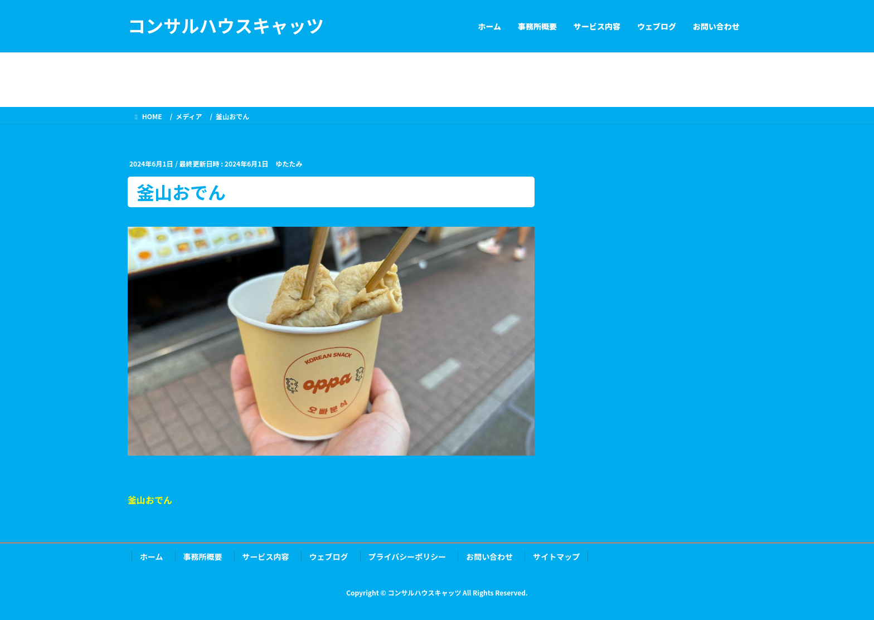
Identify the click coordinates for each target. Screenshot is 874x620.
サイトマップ (556, 556)
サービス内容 (265, 556)
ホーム (151, 556)
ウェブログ (328, 556)
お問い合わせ (489, 556)
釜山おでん (150, 499)
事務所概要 (202, 556)
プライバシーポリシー (407, 556)
